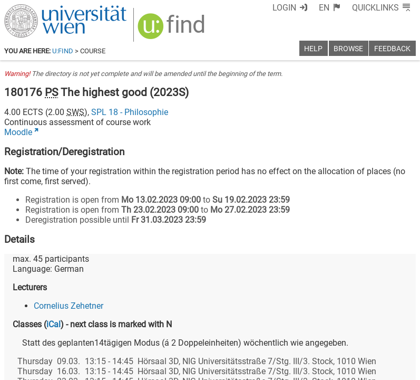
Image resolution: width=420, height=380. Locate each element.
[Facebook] (297, 335)
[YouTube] (364, 335)
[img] (166, 27)
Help (313, 48)
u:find (62, 51)
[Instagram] (398, 335)
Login (304, 8)
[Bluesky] (331, 335)
